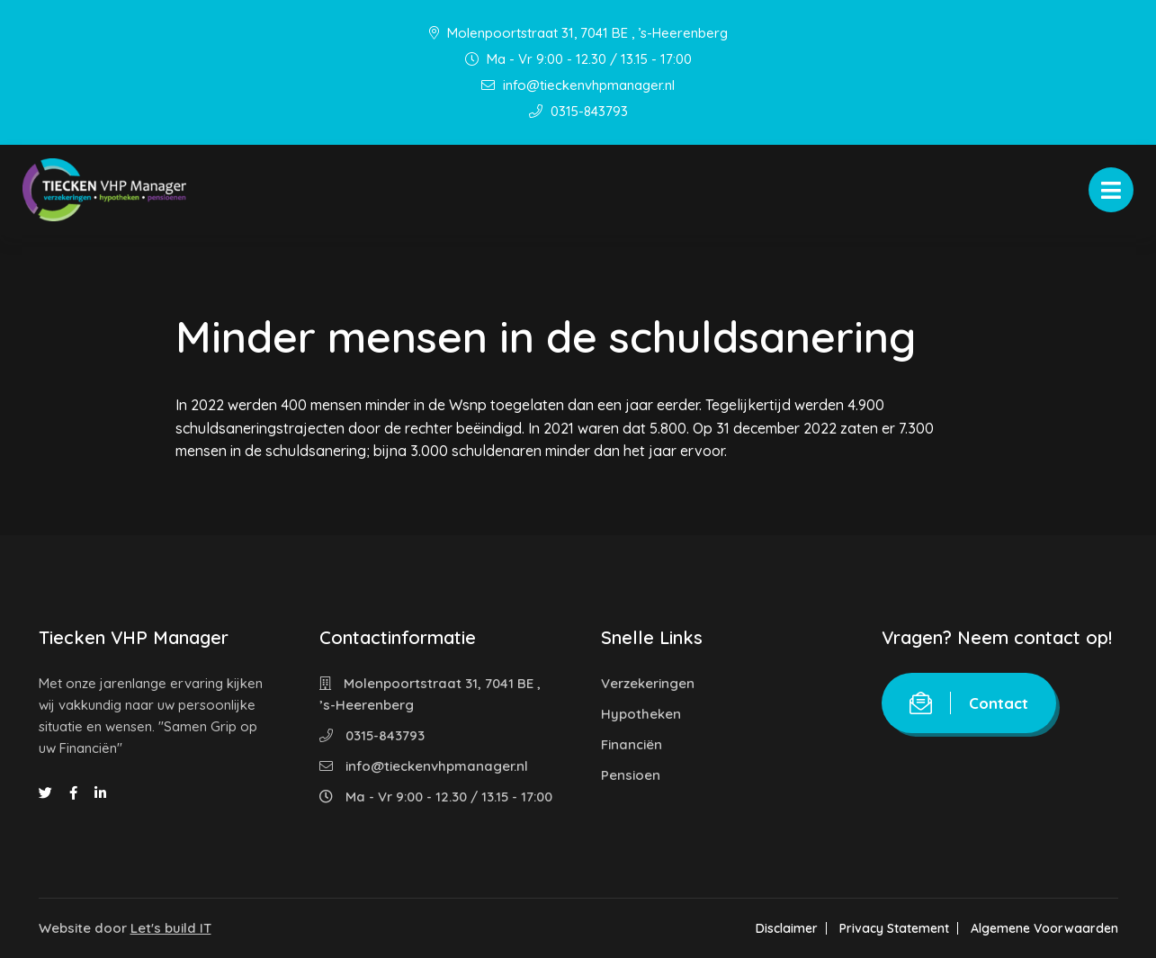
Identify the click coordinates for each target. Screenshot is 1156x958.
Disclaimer (787, 928)
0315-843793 (578, 111)
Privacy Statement (894, 928)
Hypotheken (641, 713)
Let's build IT (170, 927)
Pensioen (630, 774)
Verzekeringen (647, 683)
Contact (969, 703)
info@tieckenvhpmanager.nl (578, 85)
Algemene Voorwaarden (1044, 928)
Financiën (631, 744)
